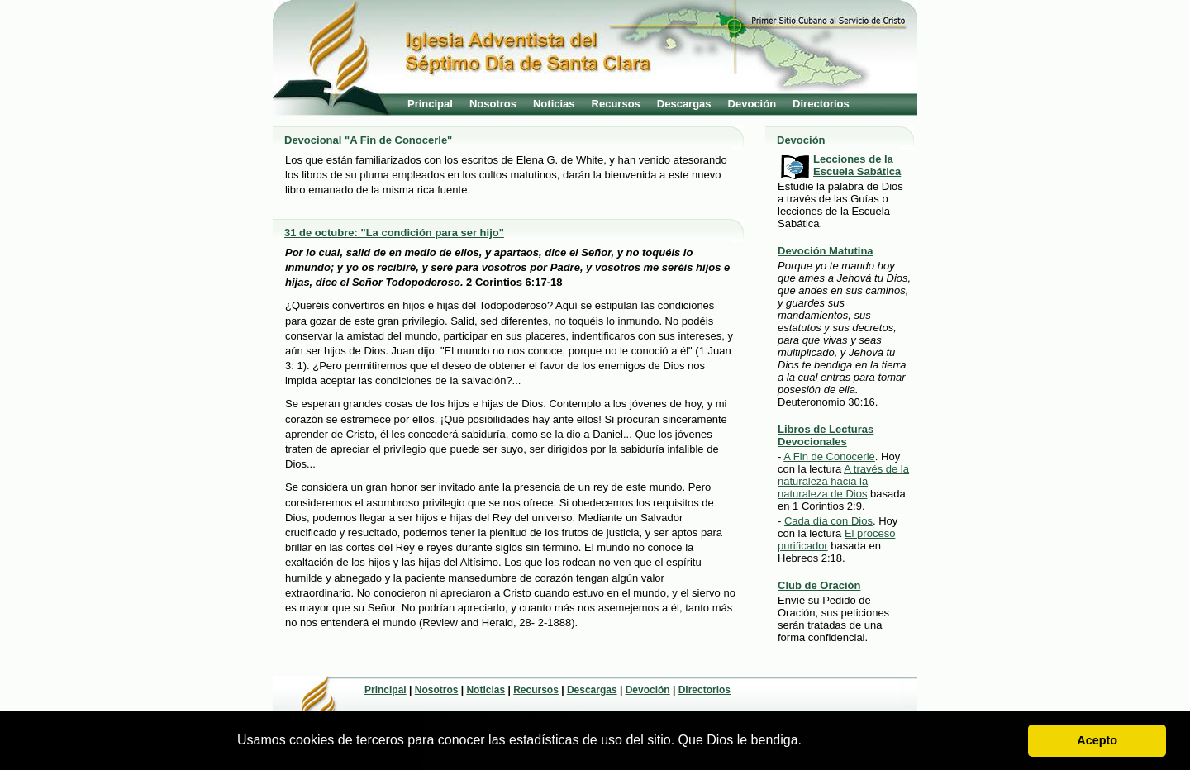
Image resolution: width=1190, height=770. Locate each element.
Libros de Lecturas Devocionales (825, 435)
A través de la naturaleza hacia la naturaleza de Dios (843, 481)
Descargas (684, 103)
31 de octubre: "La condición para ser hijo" (394, 232)
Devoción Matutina (825, 251)
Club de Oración (819, 585)
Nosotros (492, 103)
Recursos (616, 103)
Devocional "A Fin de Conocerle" (368, 140)
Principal (430, 103)
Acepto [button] (1097, 740)
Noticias (554, 103)
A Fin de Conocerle (829, 456)
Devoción (752, 103)
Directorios (821, 103)
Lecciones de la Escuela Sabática (857, 165)
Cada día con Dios (828, 521)
